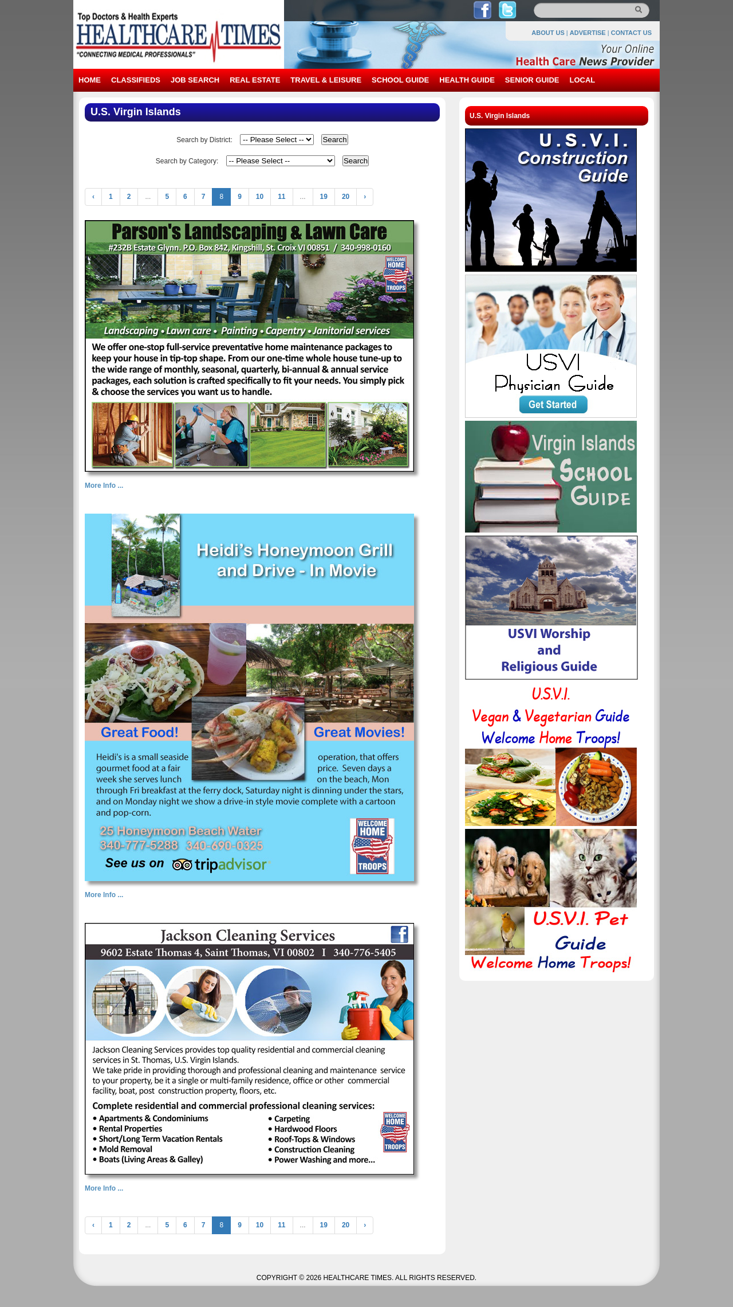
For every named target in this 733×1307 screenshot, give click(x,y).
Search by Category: (187, 161)
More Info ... (104, 486)
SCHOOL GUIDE (400, 80)
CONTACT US (631, 32)
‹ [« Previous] (93, 197)
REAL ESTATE (255, 80)
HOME (89, 80)
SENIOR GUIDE (532, 80)
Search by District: (204, 140)
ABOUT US (547, 32)
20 (345, 197)
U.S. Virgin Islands (500, 116)
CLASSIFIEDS (135, 80)
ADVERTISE (588, 32)
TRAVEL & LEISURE (325, 80)
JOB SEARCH (195, 80)
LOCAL (582, 80)
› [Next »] (365, 197)
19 (324, 197)
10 (259, 197)
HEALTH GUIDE (467, 80)
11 (281, 197)
